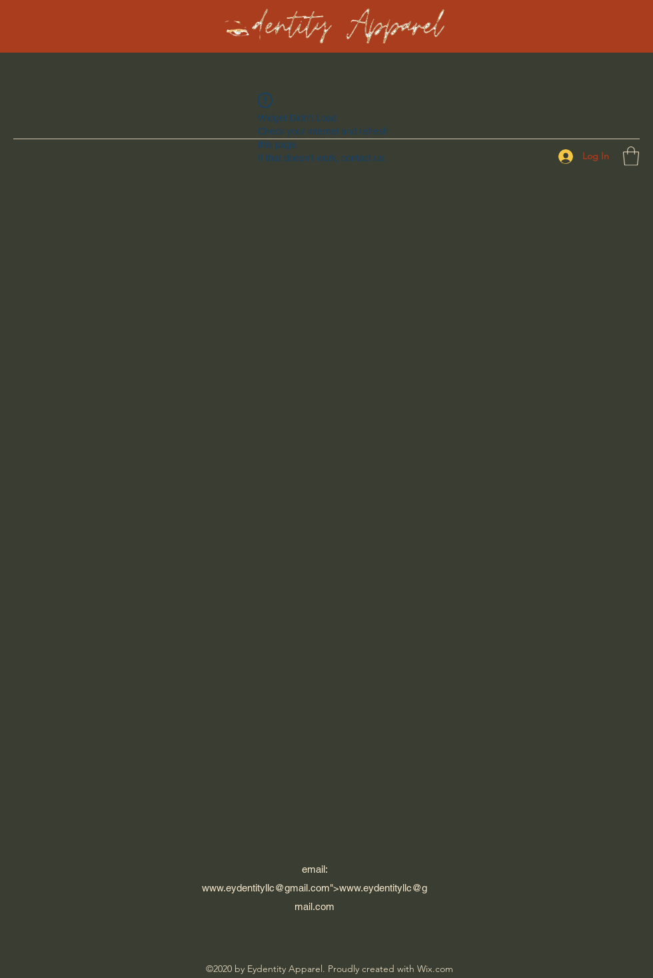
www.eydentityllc (238, 887)
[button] (631, 156)
